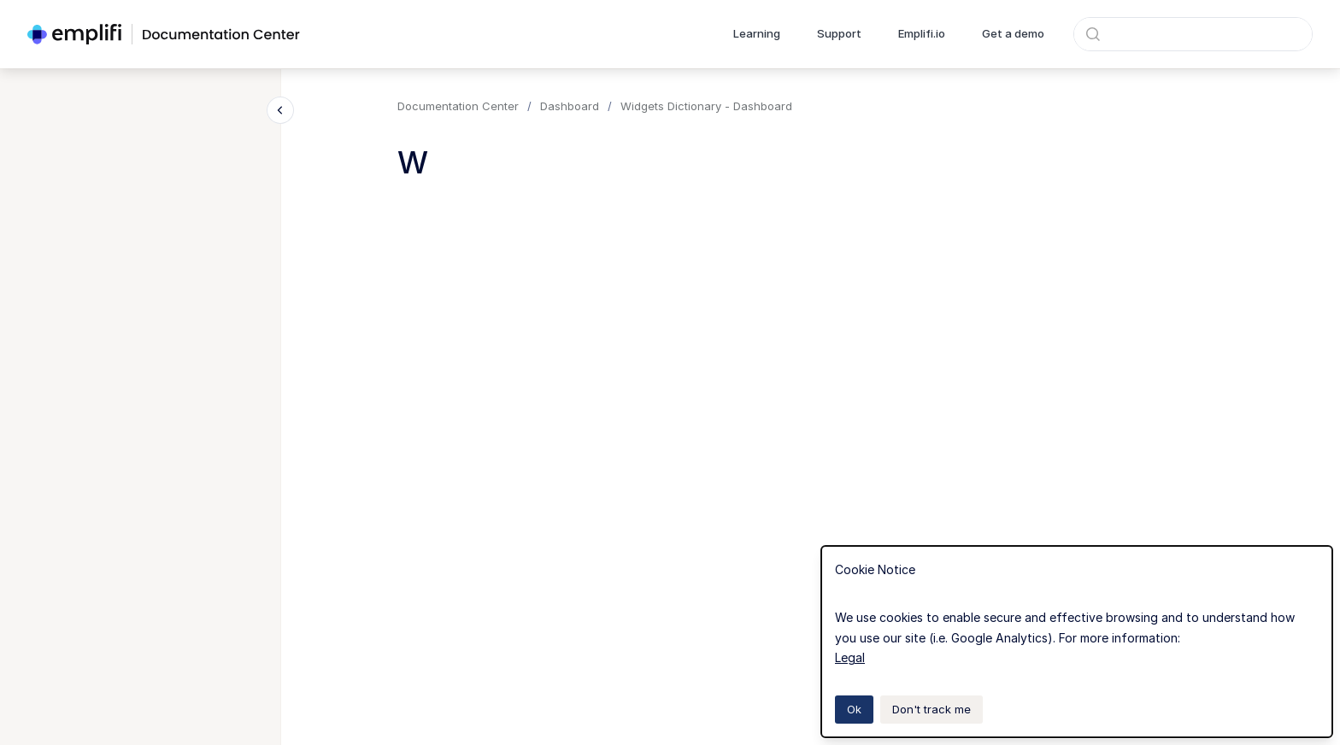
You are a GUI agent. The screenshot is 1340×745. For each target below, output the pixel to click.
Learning (756, 33)
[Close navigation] (280, 110)
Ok (854, 709)
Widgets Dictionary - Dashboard (706, 106)
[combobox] (1193, 34)
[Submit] (1093, 34)
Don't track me (931, 709)
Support (839, 33)
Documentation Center (458, 106)
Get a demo (1013, 33)
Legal (850, 657)
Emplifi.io (921, 33)
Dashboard (569, 106)
